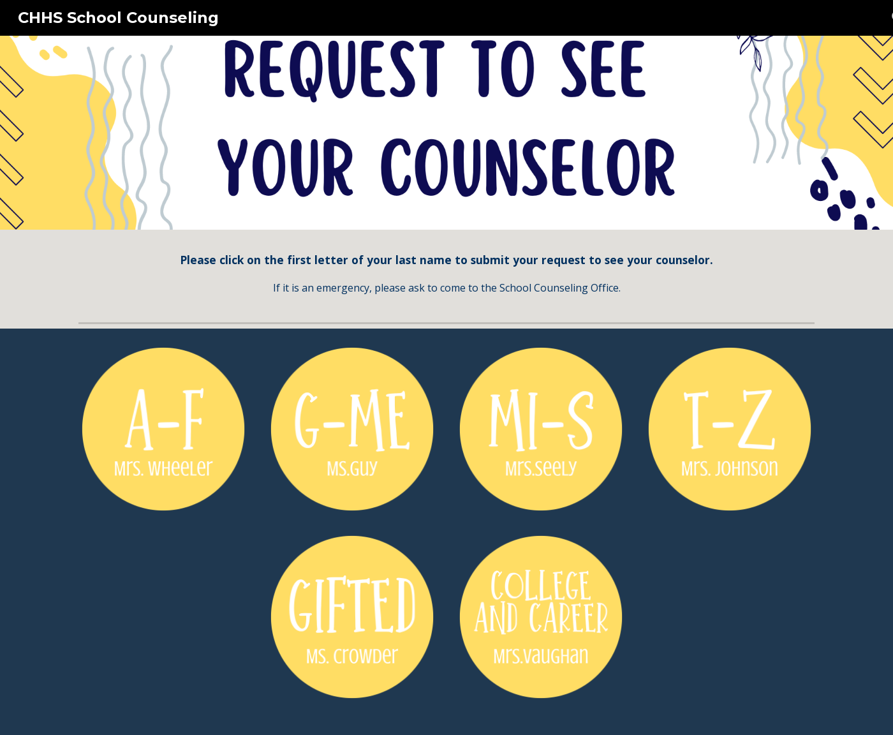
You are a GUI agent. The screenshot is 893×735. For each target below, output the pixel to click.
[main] (446, 273)
